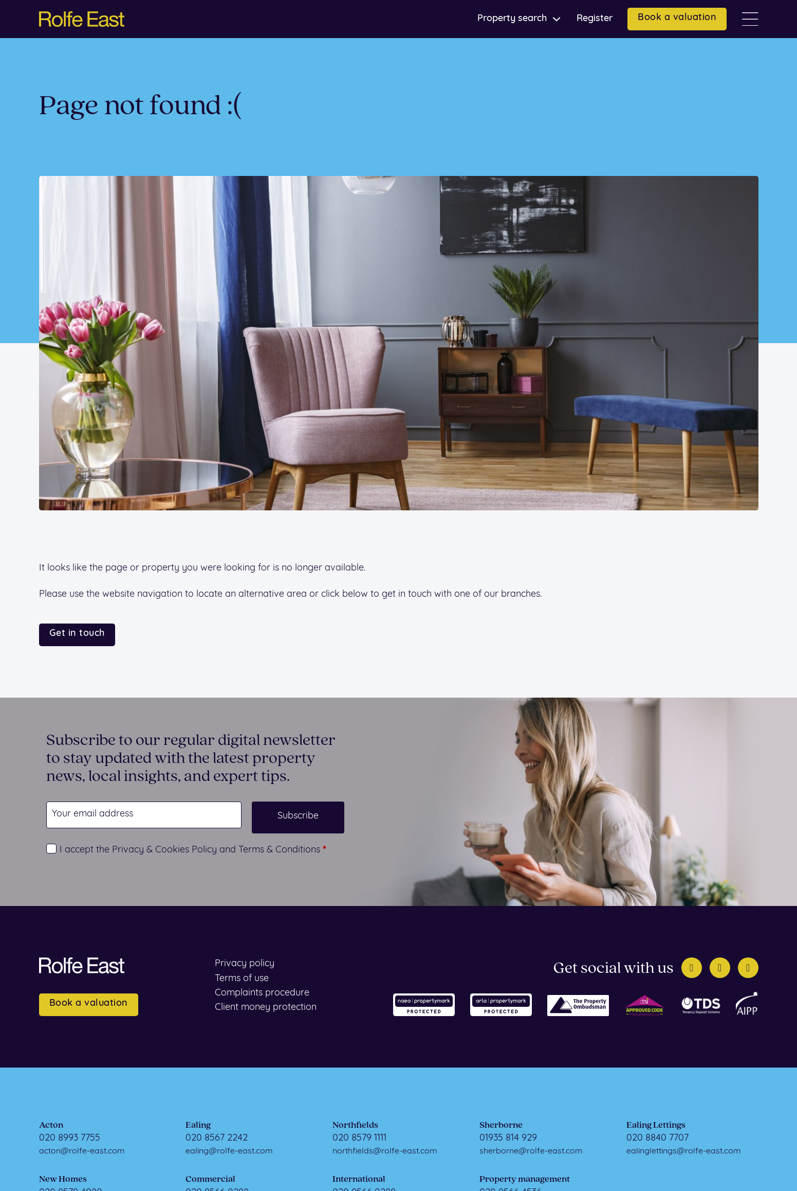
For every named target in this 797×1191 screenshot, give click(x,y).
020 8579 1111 (359, 1138)
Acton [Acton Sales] (51, 1125)
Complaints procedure (262, 993)
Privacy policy (244, 964)
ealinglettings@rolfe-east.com (683, 1151)
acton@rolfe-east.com (82, 1151)
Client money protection (266, 1007)
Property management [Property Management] (524, 1179)
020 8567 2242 (217, 1138)
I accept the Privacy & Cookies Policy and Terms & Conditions (193, 850)
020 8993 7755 (69, 1138)
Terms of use (242, 979)
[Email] (144, 815)
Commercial (210, 1179)
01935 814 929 (508, 1138)
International (358, 1179)
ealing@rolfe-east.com (229, 1151)
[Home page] (81, 19)
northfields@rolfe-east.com (384, 1151)
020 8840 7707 (657, 1138)
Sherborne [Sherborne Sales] (501, 1125)
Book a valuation (677, 18)
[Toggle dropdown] (556, 19)
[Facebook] (720, 967)
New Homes (63, 1179)
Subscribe (298, 816)
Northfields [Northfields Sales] (355, 1125)
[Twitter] (691, 967)
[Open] (750, 19)
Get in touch (77, 633)
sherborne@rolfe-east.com (531, 1151)
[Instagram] (748, 967)
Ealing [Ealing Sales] (198, 1125)
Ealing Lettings (655, 1125)
